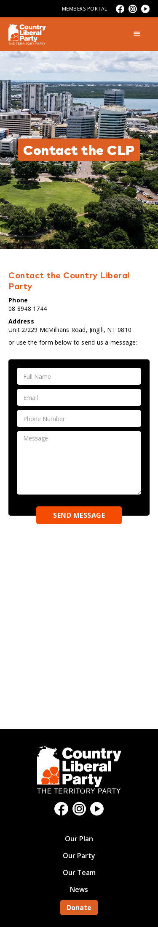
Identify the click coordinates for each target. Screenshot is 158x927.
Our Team (79, 872)
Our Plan (79, 838)
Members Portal (84, 8)
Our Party (79, 855)
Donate (79, 907)
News (79, 889)
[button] (137, 34)
